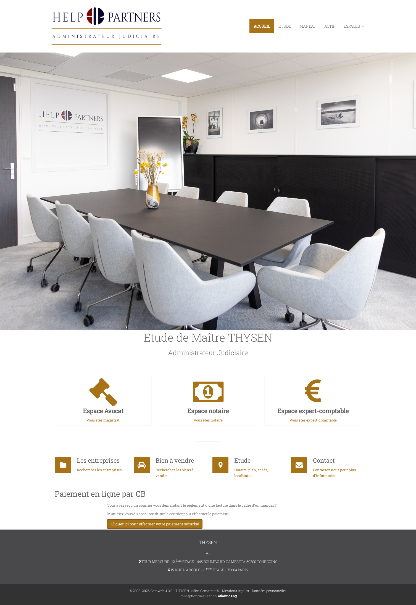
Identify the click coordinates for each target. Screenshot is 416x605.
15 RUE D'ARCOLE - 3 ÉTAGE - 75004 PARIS (208, 569)
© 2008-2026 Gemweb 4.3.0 (151, 590)
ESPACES (354, 26)
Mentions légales (235, 590)
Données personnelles (269, 590)
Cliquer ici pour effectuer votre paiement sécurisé (155, 524)
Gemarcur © (209, 590)
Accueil (262, 26)
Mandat (307, 26)
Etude (284, 26)
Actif (329, 26)
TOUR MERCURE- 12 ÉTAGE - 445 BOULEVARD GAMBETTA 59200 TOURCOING (208, 560)
